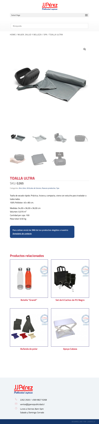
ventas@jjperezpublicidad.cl (32, 404)
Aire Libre (22, 188)
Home (13, 34)
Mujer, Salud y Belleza (30, 34)
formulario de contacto (22, 233)
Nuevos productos (49, 188)
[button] (84, 49)
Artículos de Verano (34, 188)
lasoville (91, 421)
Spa (45, 34)
